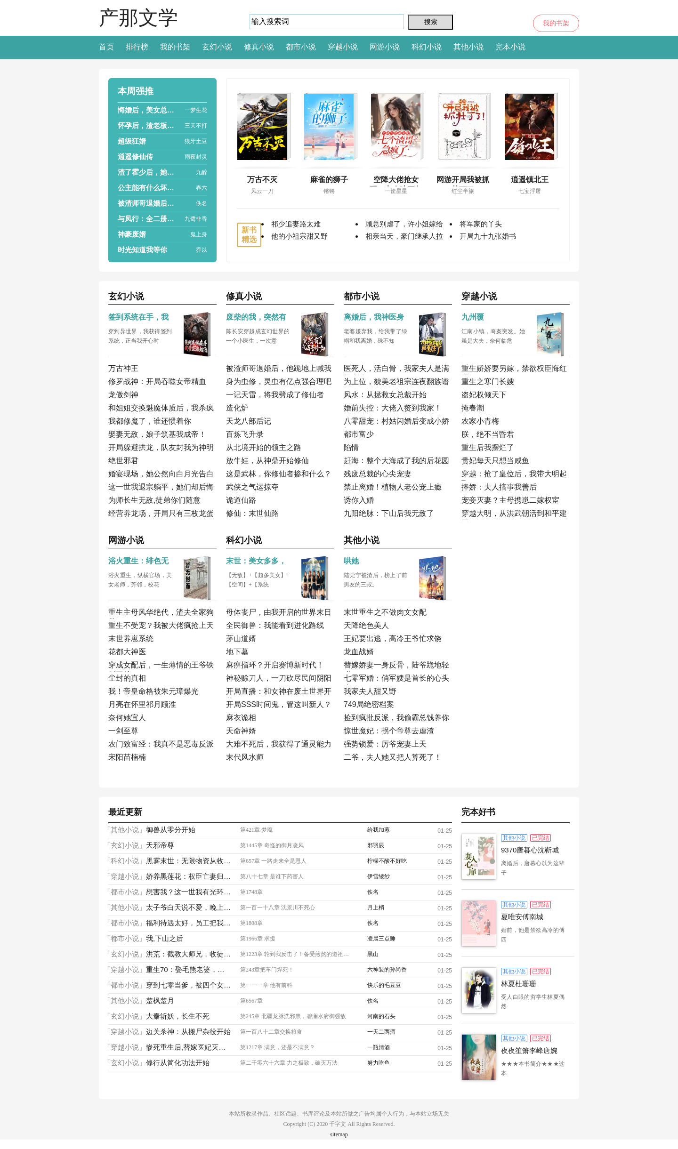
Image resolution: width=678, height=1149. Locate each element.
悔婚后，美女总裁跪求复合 (148, 110)
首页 (106, 47)
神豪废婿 (132, 234)
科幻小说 (427, 47)
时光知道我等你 (142, 250)
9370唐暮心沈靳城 (530, 850)
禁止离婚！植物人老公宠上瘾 (393, 487)
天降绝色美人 (366, 625)
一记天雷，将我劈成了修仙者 (275, 395)
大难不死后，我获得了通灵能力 (278, 744)
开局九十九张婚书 (488, 236)
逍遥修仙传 (135, 157)
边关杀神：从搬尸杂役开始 (188, 1032)
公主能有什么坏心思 (148, 188)
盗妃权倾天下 (484, 395)
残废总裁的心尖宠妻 (378, 474)
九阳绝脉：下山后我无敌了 (389, 513)
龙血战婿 (359, 652)
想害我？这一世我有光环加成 (188, 892)
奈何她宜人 (127, 718)
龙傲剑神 (123, 395)
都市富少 (359, 434)
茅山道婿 (241, 639)
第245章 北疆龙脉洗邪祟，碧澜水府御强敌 (293, 1016)
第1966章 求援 (257, 938)
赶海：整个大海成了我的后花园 (396, 461)
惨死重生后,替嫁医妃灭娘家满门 (188, 1047)
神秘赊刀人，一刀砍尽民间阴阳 (278, 678)
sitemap (338, 1134)
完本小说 (510, 47)
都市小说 (301, 47)
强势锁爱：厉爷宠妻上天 (385, 744)
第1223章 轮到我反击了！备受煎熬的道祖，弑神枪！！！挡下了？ (296, 954)
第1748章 (251, 892)
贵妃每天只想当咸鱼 (495, 461)
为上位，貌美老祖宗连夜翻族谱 (396, 382)
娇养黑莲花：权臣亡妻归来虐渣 (188, 876)
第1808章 (251, 923)
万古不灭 (262, 180)
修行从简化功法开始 (178, 1063)
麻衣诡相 (241, 718)
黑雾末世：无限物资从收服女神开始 (188, 861)
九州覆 (472, 317)
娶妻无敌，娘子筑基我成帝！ (157, 434)
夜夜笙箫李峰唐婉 (529, 1050)
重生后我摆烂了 (487, 447)
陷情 (351, 447)
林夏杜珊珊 (518, 984)
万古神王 (123, 368)
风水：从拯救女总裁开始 (385, 395)
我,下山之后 (164, 938)
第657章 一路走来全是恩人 (273, 861)
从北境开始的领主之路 (263, 447)
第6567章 (251, 1000)
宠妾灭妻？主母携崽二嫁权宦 (510, 500)
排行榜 (137, 47)
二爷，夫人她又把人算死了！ (393, 757)
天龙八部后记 (248, 421)
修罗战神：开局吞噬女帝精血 (157, 382)
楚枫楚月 (160, 1000)
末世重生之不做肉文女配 (385, 612)
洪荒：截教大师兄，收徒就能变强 (188, 954)
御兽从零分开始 (170, 830)
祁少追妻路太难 (296, 224)
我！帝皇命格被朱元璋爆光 (153, 691)
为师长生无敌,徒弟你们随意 (154, 500)
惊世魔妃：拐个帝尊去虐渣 (389, 731)
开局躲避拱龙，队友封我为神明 (161, 447)
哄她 (351, 561)
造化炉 (237, 408)
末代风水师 (245, 757)
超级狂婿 (132, 141)
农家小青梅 (480, 421)
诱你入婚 (359, 500)
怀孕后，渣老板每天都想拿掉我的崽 (148, 125)
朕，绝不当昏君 (487, 434)
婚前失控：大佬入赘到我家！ (393, 408)
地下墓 (237, 652)
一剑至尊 (123, 731)
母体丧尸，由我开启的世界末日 (278, 612)
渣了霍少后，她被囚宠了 (148, 172)
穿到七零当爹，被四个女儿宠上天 (188, 985)
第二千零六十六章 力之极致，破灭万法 (289, 1063)
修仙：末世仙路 (252, 513)
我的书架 (556, 23)
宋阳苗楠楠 (127, 757)
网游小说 (385, 47)
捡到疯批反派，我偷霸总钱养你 (396, 718)
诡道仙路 (241, 500)
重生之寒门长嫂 (487, 382)
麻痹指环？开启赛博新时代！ (275, 665)
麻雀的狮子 (329, 180)
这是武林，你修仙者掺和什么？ (278, 474)
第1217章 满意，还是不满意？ (277, 1047)
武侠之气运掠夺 (252, 487)
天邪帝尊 (160, 845)
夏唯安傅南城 (522, 917)
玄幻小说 (217, 47)
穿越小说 (343, 47)
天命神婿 (241, 731)
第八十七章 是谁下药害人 (272, 876)
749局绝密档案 (369, 704)
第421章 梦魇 (256, 830)
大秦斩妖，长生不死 (178, 1016)
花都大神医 (127, 652)
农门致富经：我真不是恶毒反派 (161, 744)
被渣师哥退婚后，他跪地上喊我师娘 (148, 203)
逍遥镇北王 (530, 180)
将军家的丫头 (481, 224)
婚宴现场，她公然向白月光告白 (161, 474)
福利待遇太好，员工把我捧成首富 (188, 923)
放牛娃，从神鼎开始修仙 (267, 461)
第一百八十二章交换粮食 (271, 1031)
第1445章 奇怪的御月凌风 (272, 845)
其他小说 (468, 47)
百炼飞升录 (245, 434)
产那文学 (138, 18)
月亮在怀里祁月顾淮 (142, 704)
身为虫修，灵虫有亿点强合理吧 (278, 382)
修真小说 (259, 47)
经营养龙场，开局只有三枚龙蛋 (161, 513)
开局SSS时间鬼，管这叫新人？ (278, 704)
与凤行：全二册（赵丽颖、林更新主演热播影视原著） (148, 219)
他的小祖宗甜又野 (299, 236)
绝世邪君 (123, 461)
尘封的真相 (127, 678)
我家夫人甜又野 (370, 691)
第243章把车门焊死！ (267, 969)
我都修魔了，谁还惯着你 (149, 421)
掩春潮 (472, 408)
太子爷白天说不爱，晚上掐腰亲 (188, 907)
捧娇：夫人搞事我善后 (499, 487)
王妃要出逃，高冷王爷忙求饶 (393, 639)
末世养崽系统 (130, 639)
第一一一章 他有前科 (266, 985)
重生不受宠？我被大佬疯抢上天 (161, 625)
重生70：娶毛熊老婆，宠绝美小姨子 (188, 969)
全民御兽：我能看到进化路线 (275, 625)
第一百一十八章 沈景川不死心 (277, 907)
